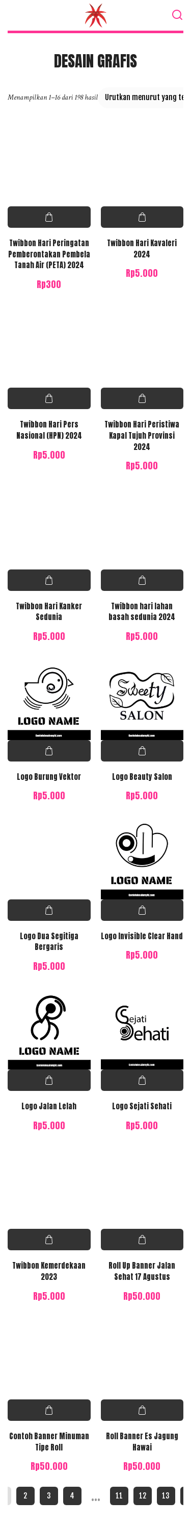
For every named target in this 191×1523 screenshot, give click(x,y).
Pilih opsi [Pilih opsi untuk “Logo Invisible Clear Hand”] (142, 910)
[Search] (177, 15)
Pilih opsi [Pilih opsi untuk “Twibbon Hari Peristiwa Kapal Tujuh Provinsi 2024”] (142, 398)
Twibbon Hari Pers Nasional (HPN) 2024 (49, 430)
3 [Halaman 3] (49, 1496)
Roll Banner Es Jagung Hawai (142, 1442)
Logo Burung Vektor (49, 776)
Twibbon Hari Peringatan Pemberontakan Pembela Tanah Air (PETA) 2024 (49, 254)
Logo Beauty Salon (142, 776)
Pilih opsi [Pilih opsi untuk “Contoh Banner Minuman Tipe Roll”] (49, 1410)
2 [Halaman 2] (25, 1496)
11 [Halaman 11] (119, 1496)
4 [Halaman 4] (72, 1496)
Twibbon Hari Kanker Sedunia (49, 612)
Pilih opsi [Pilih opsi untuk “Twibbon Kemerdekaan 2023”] (49, 1239)
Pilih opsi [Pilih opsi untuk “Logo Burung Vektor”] (49, 751)
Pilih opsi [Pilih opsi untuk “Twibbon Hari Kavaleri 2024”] (142, 217)
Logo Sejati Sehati (142, 1106)
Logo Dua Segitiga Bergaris (49, 942)
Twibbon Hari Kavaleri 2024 (142, 248)
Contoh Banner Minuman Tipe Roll (49, 1442)
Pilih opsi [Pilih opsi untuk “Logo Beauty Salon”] (142, 751)
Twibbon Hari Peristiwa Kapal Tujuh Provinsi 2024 (141, 435)
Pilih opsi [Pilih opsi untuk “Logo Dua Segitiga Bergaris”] (49, 910)
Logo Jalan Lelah (48, 1106)
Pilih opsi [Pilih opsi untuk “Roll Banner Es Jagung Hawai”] (142, 1410)
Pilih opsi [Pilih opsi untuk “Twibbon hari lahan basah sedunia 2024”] (142, 580)
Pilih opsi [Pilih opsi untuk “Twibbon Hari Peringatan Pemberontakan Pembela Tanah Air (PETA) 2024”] (49, 217)
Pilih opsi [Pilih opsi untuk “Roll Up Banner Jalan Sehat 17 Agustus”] (142, 1239)
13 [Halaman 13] (166, 1496)
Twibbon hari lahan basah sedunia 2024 (141, 612)
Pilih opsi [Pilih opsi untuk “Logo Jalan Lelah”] (49, 1080)
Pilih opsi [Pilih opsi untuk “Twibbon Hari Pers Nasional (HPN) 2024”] (49, 398)
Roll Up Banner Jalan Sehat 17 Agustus (141, 1271)
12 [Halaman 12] (142, 1496)
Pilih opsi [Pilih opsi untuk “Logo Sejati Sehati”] (142, 1080)
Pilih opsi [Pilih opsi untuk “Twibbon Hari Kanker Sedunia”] (49, 580)
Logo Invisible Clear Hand (142, 936)
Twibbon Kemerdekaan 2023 (49, 1271)
